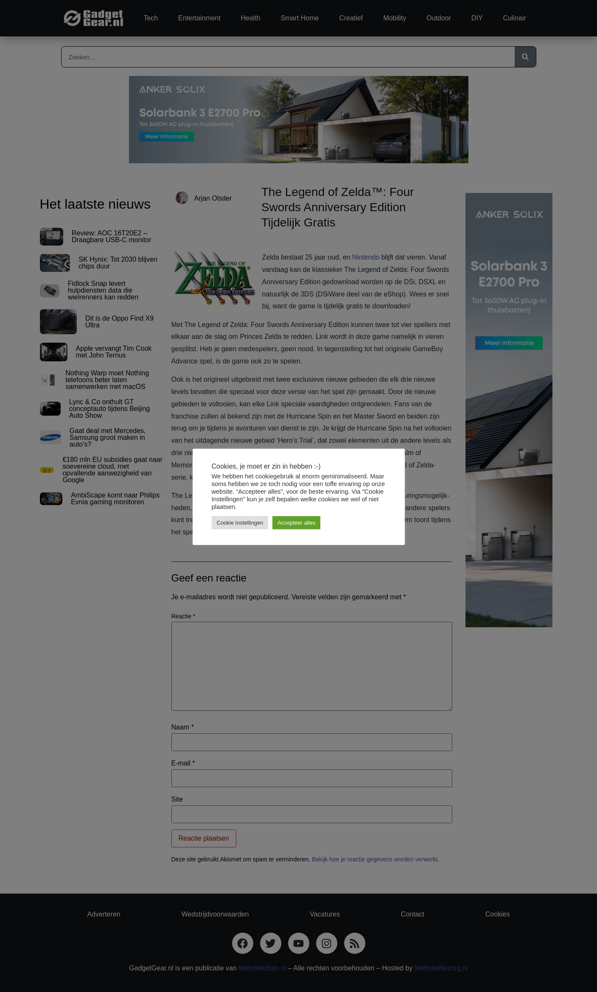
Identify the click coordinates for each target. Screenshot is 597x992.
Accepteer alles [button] (296, 523)
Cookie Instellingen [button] (240, 523)
